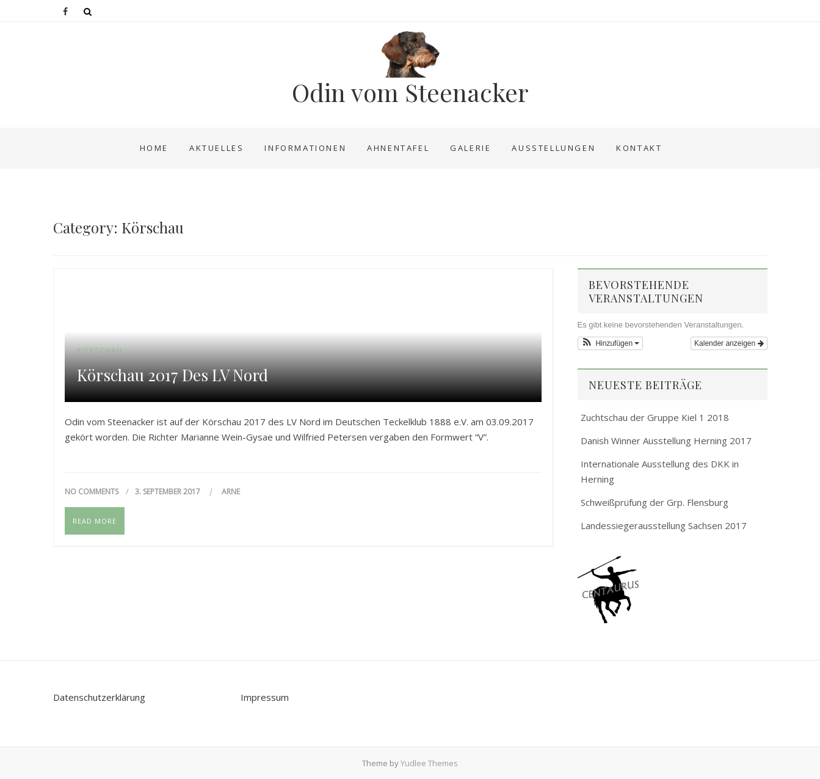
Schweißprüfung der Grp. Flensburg (654, 502)
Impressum (265, 697)
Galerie (470, 147)
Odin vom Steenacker (410, 92)
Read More (95, 520)
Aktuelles (216, 147)
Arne (231, 491)
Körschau (100, 349)
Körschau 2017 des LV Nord (172, 375)
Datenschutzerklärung (99, 697)
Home (154, 147)
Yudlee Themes (429, 763)
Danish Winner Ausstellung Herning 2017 (666, 440)
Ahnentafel (398, 147)
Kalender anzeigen (728, 343)
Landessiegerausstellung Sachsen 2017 (664, 525)
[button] (610, 343)
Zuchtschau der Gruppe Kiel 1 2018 (655, 417)
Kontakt (639, 147)
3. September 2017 (168, 491)
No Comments (91, 491)
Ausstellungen (553, 147)
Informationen (305, 147)
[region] (672, 589)
